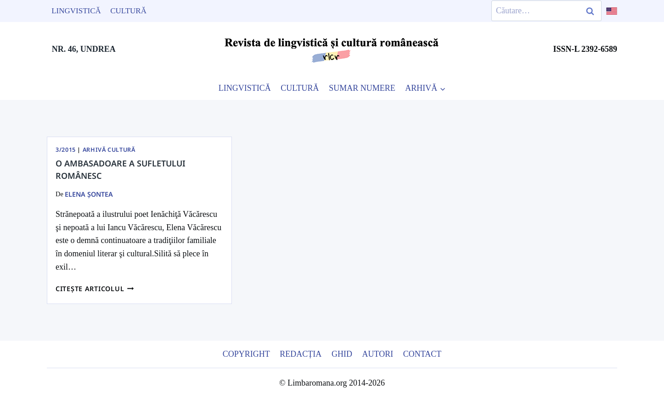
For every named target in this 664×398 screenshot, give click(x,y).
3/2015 (66, 150)
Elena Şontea (89, 194)
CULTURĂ (300, 88)
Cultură (128, 10)
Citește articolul (95, 288)
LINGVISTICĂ (245, 88)
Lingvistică (76, 10)
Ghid (342, 354)
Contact (422, 354)
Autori (377, 354)
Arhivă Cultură (109, 150)
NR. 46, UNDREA (84, 49)
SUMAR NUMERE (362, 88)
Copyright (246, 354)
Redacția (300, 354)
